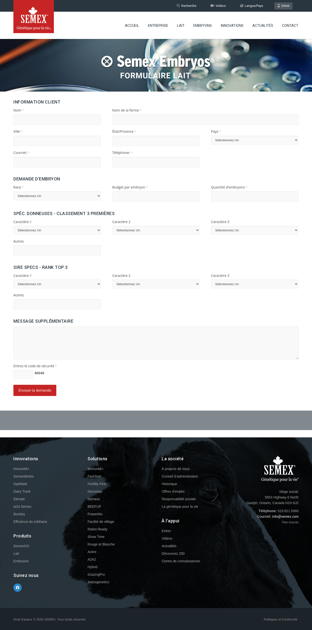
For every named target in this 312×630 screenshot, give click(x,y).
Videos (167, 538)
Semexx (94, 499)
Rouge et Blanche (101, 544)
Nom (18, 110)
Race (18, 187)
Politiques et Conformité (280, 619)
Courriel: (21, 152)
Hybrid (92, 567)
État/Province (124, 131)
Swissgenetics (98, 582)
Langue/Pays (251, 6)
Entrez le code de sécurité (35, 366)
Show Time (96, 537)
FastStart (94, 476)
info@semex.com (285, 516)
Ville (17, 131)
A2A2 (92, 559)
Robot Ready (97, 529)
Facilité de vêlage (101, 522)
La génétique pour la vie (180, 506)
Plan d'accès (290, 522)
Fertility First (97, 484)
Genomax (95, 491)
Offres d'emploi (173, 491)
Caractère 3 (220, 221)
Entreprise (158, 25)
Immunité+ (21, 469)
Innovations (232, 25)
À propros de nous (175, 469)
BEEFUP (94, 506)
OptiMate (20, 484)
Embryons (202, 25)
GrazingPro (96, 574)
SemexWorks (23, 476)
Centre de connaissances (181, 561)
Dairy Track (22, 491)
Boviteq (19, 514)
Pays (216, 131)
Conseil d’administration (180, 476)
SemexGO (21, 546)
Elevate (19, 499)
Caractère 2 (121, 221)
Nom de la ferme (126, 110)
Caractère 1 (22, 221)
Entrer (283, 6)
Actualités (262, 25)
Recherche (186, 6)
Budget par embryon (129, 187)
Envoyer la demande (35, 390)
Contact (290, 25)
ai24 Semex (22, 506)
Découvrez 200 (173, 553)
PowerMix (95, 514)
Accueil (132, 25)
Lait (181, 25)
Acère (92, 552)
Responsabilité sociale (178, 499)
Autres (18, 241)
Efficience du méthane (30, 522)
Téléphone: (122, 152)
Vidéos (218, 6)
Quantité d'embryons (229, 187)
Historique (169, 484)
